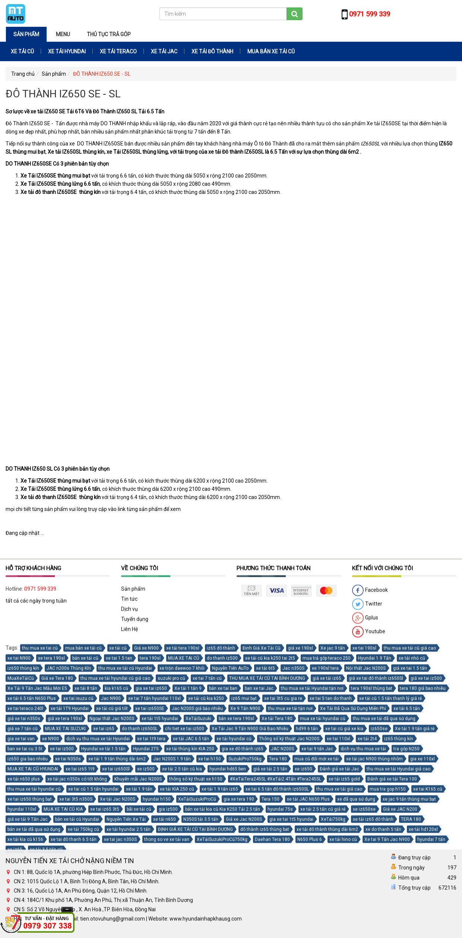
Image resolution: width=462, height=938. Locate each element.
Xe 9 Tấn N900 (245, 871)
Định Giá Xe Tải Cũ (262, 810)
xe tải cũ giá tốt (112, 871)
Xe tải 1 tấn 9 (188, 851)
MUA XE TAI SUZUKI (65, 891)
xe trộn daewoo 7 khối (182, 831)
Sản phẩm (26, 34)
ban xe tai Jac (259, 851)
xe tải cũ (118, 810)
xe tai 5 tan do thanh (331, 861)
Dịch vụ (129, 772)
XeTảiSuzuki (198, 881)
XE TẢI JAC (164, 51)
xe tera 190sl (51, 821)
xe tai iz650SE (149, 871)
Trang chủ (23, 74)
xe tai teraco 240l (25, 871)
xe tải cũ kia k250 (206, 861)
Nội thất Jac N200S (366, 831)
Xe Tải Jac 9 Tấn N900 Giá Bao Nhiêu (250, 891)
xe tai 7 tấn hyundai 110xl (154, 861)
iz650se (379, 891)
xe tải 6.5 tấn (406, 871)
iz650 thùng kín (23, 831)
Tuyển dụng (134, 782)
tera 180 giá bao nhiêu (423, 851)
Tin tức (129, 762)
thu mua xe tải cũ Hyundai (125, 831)
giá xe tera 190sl (65, 881)
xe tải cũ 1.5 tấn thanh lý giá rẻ (390, 861)
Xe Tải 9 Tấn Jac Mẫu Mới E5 (37, 851)
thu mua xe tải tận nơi (290, 871)
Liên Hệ (129, 792)
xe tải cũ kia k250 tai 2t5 (270, 821)
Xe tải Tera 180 (277, 881)
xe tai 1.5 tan (119, 821)
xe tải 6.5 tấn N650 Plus (31, 861)
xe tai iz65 (103, 891)
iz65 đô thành (221, 810)
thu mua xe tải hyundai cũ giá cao (115, 841)
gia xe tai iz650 (151, 851)
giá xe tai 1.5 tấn (410, 831)
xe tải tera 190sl (182, 810)
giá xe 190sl (300, 810)
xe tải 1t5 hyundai (160, 881)
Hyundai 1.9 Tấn (374, 821)
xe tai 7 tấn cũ (207, 841)
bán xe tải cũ (85, 821)
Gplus (365, 781)
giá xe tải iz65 (327, 841)
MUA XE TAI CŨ (183, 821)
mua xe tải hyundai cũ (322, 881)
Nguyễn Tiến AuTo (230, 831)
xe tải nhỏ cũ (412, 821)
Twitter (367, 767)
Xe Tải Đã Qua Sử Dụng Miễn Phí (353, 871)
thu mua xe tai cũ (40, 810)
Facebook (370, 753)
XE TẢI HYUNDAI (67, 51)
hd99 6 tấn (307, 891)
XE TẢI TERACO (118, 51)
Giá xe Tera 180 (57, 841)
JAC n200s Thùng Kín (69, 831)
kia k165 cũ (116, 851)
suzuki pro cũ (171, 841)
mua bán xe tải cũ (83, 810)
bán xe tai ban (223, 851)
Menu (63, 34)
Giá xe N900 (146, 810)
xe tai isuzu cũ (78, 861)
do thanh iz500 (222, 821)
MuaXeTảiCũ (20, 841)
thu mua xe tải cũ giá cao (410, 810)
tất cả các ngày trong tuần (36, 763)
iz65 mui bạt (244, 861)
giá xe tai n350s (23, 881)
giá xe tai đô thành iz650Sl (376, 841)
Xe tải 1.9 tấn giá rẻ (414, 891)
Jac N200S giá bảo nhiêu (197, 871)
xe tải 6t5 (265, 831)
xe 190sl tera (325, 831)
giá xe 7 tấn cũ (22, 891)
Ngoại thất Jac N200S (111, 881)
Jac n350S (293, 831)
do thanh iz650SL (140, 891)
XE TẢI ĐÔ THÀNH (212, 51)
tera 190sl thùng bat (371, 851)
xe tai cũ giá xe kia (344, 891)
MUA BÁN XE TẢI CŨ (271, 51)
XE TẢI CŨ (22, 51)
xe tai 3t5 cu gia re (283, 861)
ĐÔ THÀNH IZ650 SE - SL (101, 74)
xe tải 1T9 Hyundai (70, 871)
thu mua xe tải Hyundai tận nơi (312, 851)
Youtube (368, 795)
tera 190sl (150, 821)
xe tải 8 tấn (86, 851)
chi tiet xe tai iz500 (184, 891)
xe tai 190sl (364, 810)
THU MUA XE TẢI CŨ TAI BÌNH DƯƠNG (267, 841)
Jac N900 (111, 861)
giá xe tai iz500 (426, 841)
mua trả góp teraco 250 (327, 821)
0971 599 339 (40, 752)
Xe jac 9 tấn (332, 810)
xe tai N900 (19, 821)
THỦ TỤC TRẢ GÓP (109, 34)
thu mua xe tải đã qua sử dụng (384, 881)
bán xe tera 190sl (236, 881)
